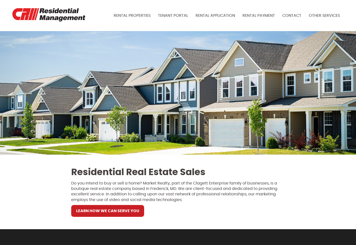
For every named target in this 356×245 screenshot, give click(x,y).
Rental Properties (132, 16)
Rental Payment (259, 16)
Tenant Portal (173, 16)
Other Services (324, 16)
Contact (291, 16)
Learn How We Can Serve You (107, 211)
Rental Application (215, 16)
